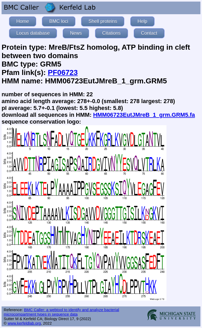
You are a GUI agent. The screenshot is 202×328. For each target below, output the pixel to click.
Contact (149, 33)
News (76, 33)
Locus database (33, 33)
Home (22, 21)
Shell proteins (102, 21)
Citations (111, 33)
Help (142, 21)
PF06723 (63, 72)
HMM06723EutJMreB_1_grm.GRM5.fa (144, 115)
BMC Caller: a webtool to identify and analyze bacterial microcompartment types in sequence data (61, 311)
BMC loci (58, 21)
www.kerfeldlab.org (24, 323)
